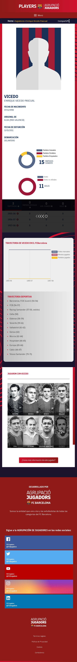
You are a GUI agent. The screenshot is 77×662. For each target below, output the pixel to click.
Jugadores (19, 21)
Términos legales (39, 636)
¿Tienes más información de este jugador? (38, 460)
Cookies (39, 647)
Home (10, 21)
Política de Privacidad (39, 642)
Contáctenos (39, 653)
